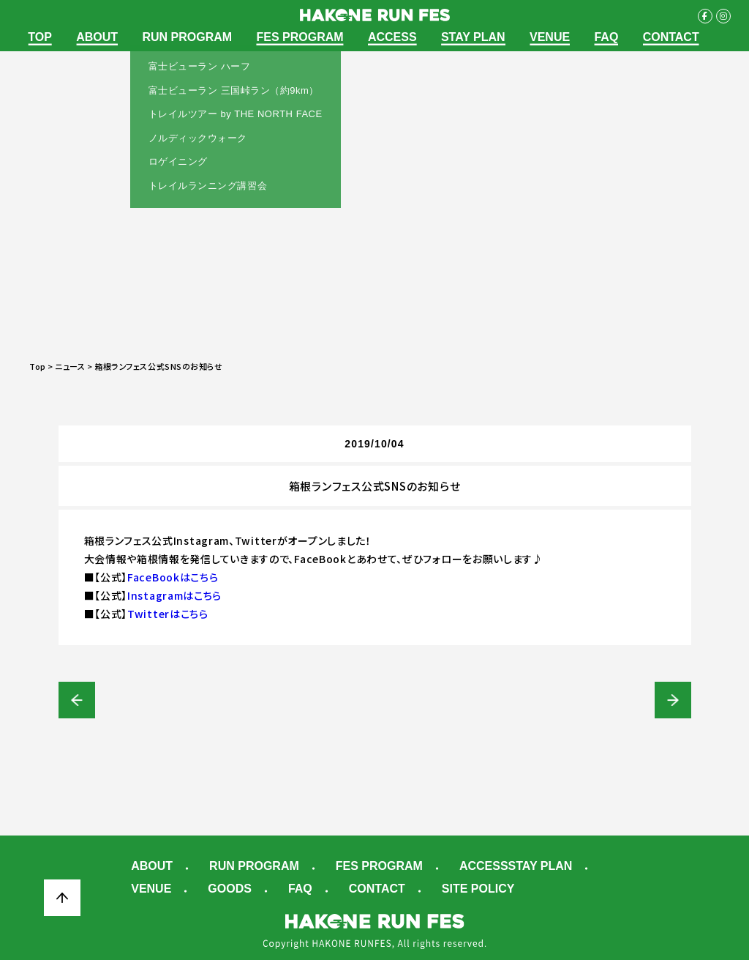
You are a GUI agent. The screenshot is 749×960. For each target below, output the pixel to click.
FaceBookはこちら (172, 577)
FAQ (606, 37)
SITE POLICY (478, 888)
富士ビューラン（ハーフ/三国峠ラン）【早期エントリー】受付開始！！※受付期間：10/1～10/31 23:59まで (77, 700)
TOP (40, 37)
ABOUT (97, 37)
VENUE (550, 37)
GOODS (230, 888)
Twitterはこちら (167, 613)
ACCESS (392, 37)
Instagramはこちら (174, 595)
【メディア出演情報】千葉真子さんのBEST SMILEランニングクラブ (673, 700)
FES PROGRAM (299, 37)
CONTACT (671, 37)
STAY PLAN (473, 37)
